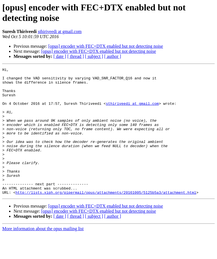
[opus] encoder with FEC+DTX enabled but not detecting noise (105, 46)
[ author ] (112, 56)
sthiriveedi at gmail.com (60, 31)
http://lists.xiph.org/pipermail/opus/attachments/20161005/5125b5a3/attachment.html (106, 217)
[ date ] (59, 56)
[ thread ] (75, 56)
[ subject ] (94, 56)
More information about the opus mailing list (43, 254)
